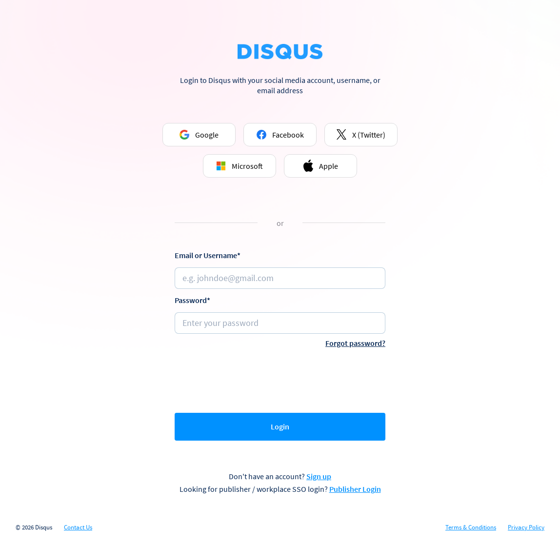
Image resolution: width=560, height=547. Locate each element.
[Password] (280, 323)
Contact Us (78, 527)
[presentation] (280, 378)
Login (280, 426)
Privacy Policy (526, 527)
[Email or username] (280, 278)
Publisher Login (355, 489)
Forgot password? (355, 343)
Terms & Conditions (470, 527)
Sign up (318, 476)
